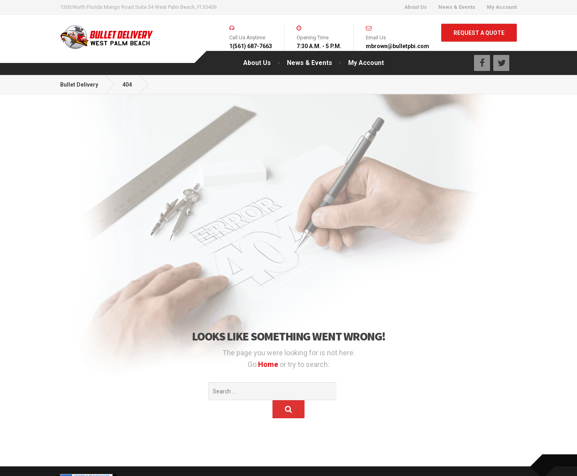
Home (269, 364)
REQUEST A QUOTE (479, 33)
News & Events (456, 7)
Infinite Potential (138, 462)
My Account (502, 7)
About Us (415, 7)
